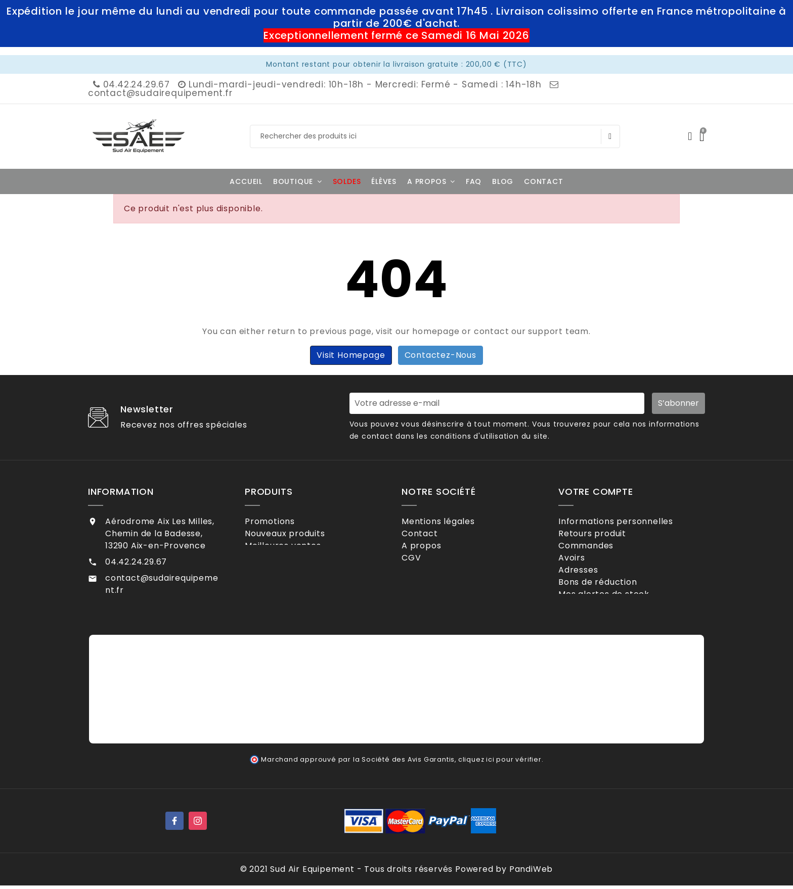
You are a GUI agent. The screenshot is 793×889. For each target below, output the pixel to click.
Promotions (283, 521)
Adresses (591, 587)
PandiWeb (531, 872)
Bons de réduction (610, 604)
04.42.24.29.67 (130, 84)
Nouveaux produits (298, 537)
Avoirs (585, 571)
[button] (297, 181)
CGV (424, 571)
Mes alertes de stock (617, 620)
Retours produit (605, 537)
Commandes (599, 554)
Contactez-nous (440, 355)
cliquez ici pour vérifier (500, 763)
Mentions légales (452, 521)
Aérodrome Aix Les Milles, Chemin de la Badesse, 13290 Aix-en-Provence (159, 533)
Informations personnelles (629, 521)
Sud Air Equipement (312, 872)
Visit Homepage (351, 355)
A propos (435, 554)
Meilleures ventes (296, 554)
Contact (433, 537)
